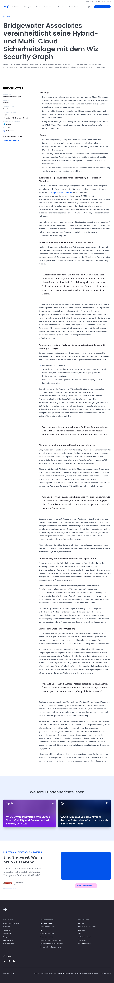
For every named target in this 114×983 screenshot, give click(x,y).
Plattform (16, 7)
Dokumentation (8, 944)
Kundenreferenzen (47, 923)
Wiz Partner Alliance (84, 944)
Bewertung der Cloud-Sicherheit (51, 944)
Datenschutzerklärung (48, 973)
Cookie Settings (105, 973)
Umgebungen (8, 940)
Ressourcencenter (47, 937)
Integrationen (7, 937)
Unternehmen (74, 7)
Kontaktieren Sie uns (85, 937)
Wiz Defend (7, 933)
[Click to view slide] (7, 888)
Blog (42, 930)
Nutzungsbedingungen (65, 973)
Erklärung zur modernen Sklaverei (86, 973)
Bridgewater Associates (61, 192)
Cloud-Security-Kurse (48, 927)
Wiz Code (6, 927)
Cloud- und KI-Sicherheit (11, 923)
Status (36, 973)
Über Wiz (81, 923)
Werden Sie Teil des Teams (87, 927)
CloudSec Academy (47, 933)
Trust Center (82, 940)
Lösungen (28, 7)
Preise (38, 7)
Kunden (61, 7)
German (8, 956)
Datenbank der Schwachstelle (51, 947)
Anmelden (89, 2)
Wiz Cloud (6, 930)
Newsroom (81, 930)
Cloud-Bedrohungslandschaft (51, 940)
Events (80, 933)
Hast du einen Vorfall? (103, 2)
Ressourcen (49, 7)
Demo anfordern (102, 7)
